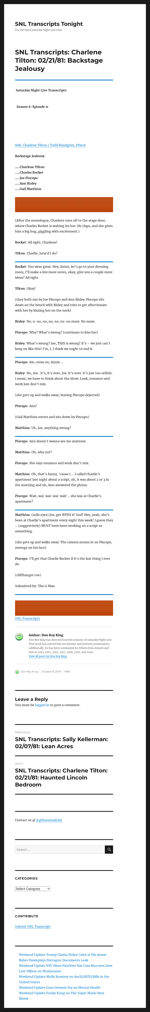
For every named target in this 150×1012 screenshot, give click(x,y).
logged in (42, 705)
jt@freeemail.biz (49, 820)
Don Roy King (29, 671)
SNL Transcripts (27, 618)
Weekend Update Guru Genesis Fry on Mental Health (60, 987)
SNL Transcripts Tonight (49, 24)
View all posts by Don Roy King (48, 656)
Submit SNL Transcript (33, 926)
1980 (67, 671)
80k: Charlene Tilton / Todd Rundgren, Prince (50, 145)
